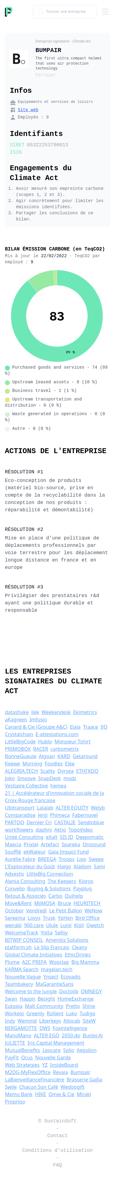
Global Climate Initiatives (33, 954)
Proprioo (15, 1101)
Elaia (75, 726)
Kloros (86, 881)
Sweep (96, 859)
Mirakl (84, 1094)
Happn (27, 998)
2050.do (71, 1035)
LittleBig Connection (49, 873)
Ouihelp (74, 895)
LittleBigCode (20, 741)
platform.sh (18, 947)
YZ (45, 1065)
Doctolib (69, 991)
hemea (58, 785)
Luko (71, 1013)
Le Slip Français (51, 947)
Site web (28, 109)
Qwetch (95, 925)
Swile (11, 1087)
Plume (12, 962)
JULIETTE (15, 1042)
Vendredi (36, 910)
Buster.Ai (93, 1035)
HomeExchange (75, 998)
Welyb (98, 807)
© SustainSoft (57, 1121)
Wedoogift (72, 1087)
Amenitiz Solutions (67, 940)
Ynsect (50, 976)
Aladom (82, 866)
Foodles (54, 763)
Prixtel (31, 844)
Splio (69, 1050)
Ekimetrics (85, 712)
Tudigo (87, 1013)
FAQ (57, 1165)
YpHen (65, 918)
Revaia (60, 1072)
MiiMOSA (44, 903)
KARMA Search (22, 969)
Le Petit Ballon (65, 910)
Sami (99, 866)
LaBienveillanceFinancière (34, 1079)
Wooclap (59, 962)
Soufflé (13, 851)
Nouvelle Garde (53, 1057)
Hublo (45, 741)
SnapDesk (49, 778)
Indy (10, 1020)
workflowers (19, 829)
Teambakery (19, 984)
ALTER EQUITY (72, 807)
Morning (32, 763)
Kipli (79, 925)
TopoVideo (80, 829)
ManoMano (18, 1035)
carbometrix (65, 749)
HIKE (40, 1094)
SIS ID (66, 837)
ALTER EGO (46, 1035)
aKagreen (16, 719)
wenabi (13, 925)
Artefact (50, 844)
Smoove (26, 778)
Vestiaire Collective (26, 785)
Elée (70, 763)
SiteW (89, 1020)
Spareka (71, 844)
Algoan (47, 756)
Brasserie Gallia (84, 1079)
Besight (46, 998)
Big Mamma (85, 962)
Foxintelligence (70, 1028)
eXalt (51, 837)
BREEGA (47, 859)
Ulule (52, 925)
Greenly (35, 1013)
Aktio (60, 829)
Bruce (64, 903)
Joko (10, 778)
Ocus (27, 1057)
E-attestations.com (57, 734)
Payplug (82, 888)
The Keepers (62, 881)
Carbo (55, 895)
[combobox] (65, 11)
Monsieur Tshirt (73, 741)
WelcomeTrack (21, 932)
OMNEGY (91, 991)
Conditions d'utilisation (57, 1150)
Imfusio (38, 719)
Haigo (64, 866)
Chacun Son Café (38, 1087)
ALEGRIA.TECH (21, 771)
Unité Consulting (24, 837)
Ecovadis (71, 976)
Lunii (65, 925)
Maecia (13, 844)
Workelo (14, 1013)
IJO (104, 726)
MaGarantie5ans (55, 984)
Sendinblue (91, 822)
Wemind (26, 1020)
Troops (66, 859)
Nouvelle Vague (23, 976)
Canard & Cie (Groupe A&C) (36, 726)
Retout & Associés (25, 895)
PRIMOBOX (18, 749)
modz (69, 778)
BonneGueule (20, 756)
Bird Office (87, 918)
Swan (11, 998)
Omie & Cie (61, 1094)
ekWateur (35, 851)
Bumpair (80, 1072)
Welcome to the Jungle (31, 991)
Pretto (73, 1006)
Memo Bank (19, 1094)
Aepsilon (87, 1050)
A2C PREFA (34, 962)
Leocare (52, 1050)
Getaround (85, 756)
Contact (57, 1136)
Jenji (43, 815)
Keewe (12, 763)
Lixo (81, 859)
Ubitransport (19, 807)
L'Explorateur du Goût (30, 866)
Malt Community (44, 1006)
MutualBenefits (22, 1050)
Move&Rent (18, 903)
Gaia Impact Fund (68, 851)
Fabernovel (85, 815)
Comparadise (20, 815)
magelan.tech (56, 969)
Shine (88, 1006)
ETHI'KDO (87, 771)
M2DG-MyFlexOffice (28, 1072)
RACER (40, 749)
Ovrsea (65, 771)
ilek (35, 712)
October (14, 910)
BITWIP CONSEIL (24, 940)
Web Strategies (22, 1065)
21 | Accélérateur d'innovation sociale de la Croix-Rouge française (54, 797)
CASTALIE (65, 822)
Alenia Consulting (25, 881)
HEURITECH (87, 903)
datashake (17, 712)
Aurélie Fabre (20, 859)
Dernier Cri (39, 822)
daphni (44, 829)
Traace (90, 726)
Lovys (34, 918)
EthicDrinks (78, 954)
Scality (47, 771)
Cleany (79, 947)
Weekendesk (56, 712)
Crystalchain (19, 734)
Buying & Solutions (49, 888)
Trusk (49, 918)
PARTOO (14, 822)
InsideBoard (64, 1065)
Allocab (71, 1020)
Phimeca (60, 815)
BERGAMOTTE (21, 1028)
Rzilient (55, 1013)
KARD (63, 756)
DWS (45, 1028)
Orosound (93, 844)
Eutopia (13, 1006)
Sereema (15, 918)
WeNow (93, 910)
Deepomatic (90, 837)
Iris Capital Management (56, 1042)
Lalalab (45, 807)
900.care (34, 925)
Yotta (46, 932)
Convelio (15, 888)
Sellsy (61, 932)
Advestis (14, 873)
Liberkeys (50, 1020)
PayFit (12, 1057)
